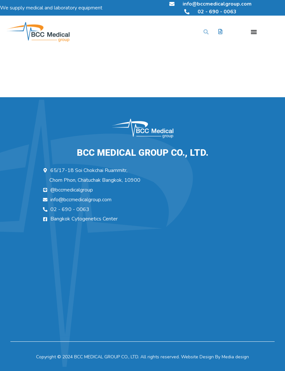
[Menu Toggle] (254, 32)
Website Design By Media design (214, 357)
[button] (206, 32)
